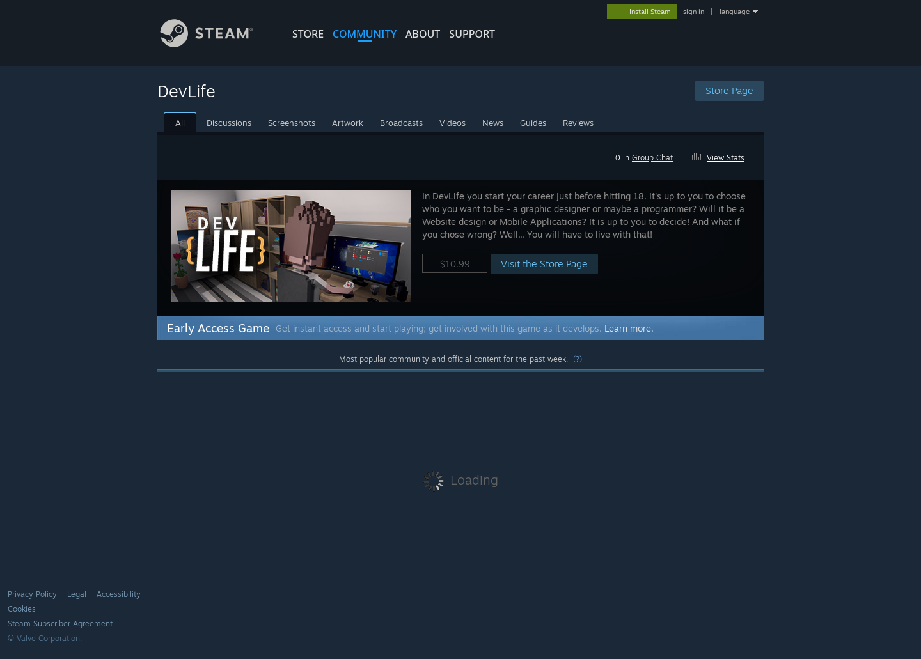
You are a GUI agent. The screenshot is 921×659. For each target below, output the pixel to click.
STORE (308, 34)
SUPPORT (472, 34)
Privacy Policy (32, 594)
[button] (723, 155)
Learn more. (629, 328)
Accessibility (119, 594)
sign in (693, 11)
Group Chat (652, 157)
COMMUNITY (365, 34)
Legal (76, 594)
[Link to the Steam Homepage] (216, 43)
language (735, 11)
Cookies (22, 609)
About (422, 34)
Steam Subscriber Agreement (60, 623)
